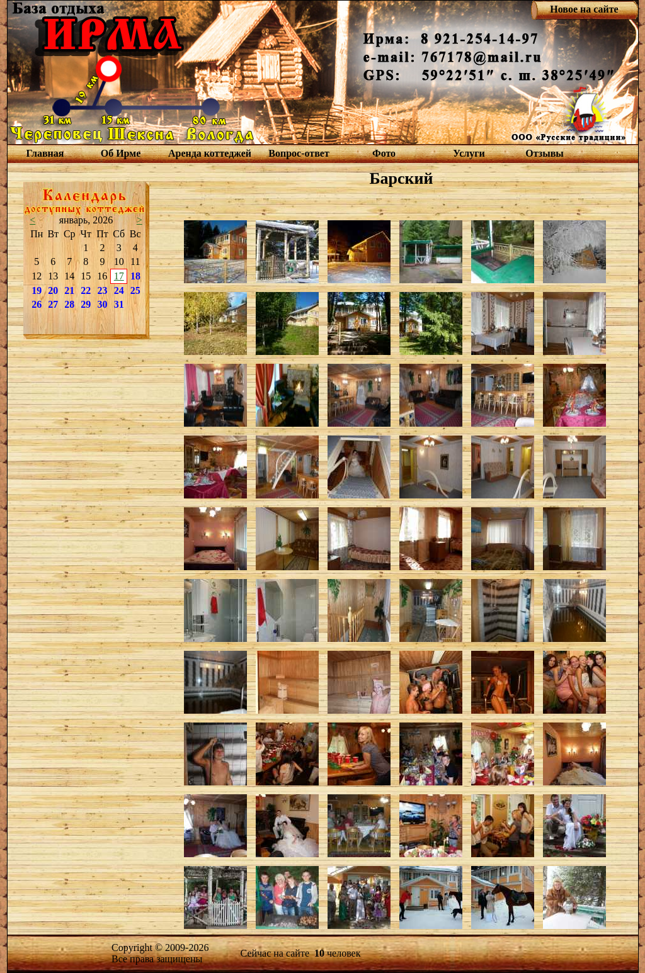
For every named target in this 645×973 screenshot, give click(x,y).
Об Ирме (121, 153)
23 (103, 290)
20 (53, 290)
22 (86, 290)
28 (69, 304)
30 (103, 304)
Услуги (469, 153)
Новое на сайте (584, 9)
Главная (45, 153)
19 (36, 290)
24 (119, 290)
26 (36, 304)
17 (119, 276)
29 (86, 304)
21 (69, 290)
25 (135, 290)
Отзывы (544, 153)
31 (119, 304)
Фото (384, 153)
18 (135, 276)
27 (53, 304)
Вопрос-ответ (298, 153)
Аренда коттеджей (209, 153)
